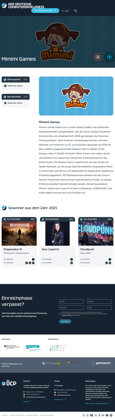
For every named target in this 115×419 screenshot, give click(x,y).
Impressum (5, 415)
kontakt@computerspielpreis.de (35, 397)
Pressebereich (58, 399)
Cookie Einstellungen (46, 415)
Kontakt (25, 401)
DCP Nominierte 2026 (44, 11)
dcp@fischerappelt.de (63, 395)
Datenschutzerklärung (67, 315)
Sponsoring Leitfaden (31, 415)
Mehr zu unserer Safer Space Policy (96, 403)
